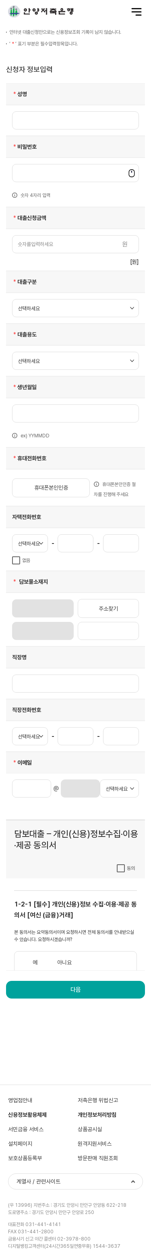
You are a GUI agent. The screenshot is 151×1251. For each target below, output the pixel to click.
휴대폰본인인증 (51, 487)
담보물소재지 (30, 581)
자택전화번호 (26, 517)
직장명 (19, 657)
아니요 (64, 962)
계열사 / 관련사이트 (38, 1181)
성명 (19, 94)
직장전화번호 (26, 710)
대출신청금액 (29, 217)
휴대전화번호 (29, 458)
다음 (75, 989)
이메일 (22, 762)
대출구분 (24, 281)
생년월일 (24, 387)
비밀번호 (24, 146)
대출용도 (24, 334)
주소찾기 (108, 608)
